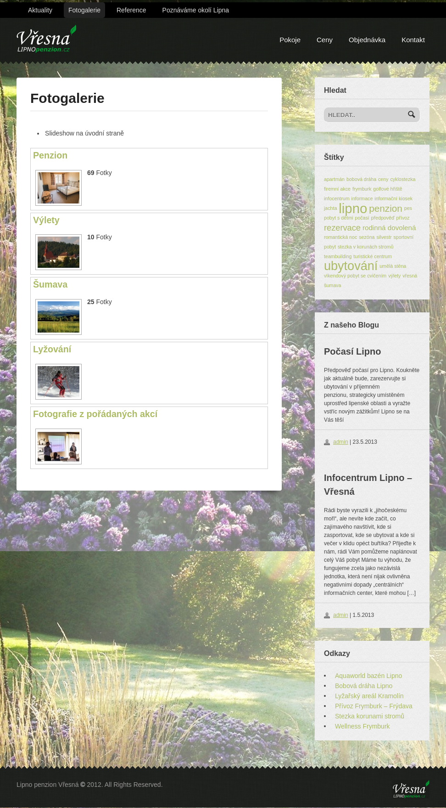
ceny (383, 179)
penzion (385, 208)
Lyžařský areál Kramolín (369, 696)
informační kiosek (393, 198)
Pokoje (290, 40)
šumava (332, 285)
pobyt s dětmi (338, 217)
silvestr (383, 237)
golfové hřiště (387, 189)
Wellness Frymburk (362, 726)
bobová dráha (361, 179)
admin (340, 442)
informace (362, 198)
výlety (394, 275)
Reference (131, 10)
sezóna (366, 237)
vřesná (409, 275)
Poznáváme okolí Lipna (195, 10)
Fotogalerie (84, 10)
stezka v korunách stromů (365, 246)
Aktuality (40, 10)
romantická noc (340, 237)
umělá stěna (392, 266)
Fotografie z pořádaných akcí (95, 414)
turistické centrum (372, 256)
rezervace (342, 227)
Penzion (50, 155)
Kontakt (413, 40)
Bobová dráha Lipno (363, 685)
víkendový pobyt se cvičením (355, 275)
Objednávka (367, 40)
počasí (362, 217)
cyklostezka (402, 179)
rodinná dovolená (389, 228)
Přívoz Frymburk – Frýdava (374, 706)
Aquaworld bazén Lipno (368, 675)
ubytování (351, 266)
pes (408, 208)
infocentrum (337, 198)
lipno (353, 208)
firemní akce (337, 189)
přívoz (402, 217)
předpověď (383, 217)
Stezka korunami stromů (369, 716)
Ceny (325, 40)
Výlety (46, 220)
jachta (330, 208)
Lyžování (52, 349)
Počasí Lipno (352, 351)
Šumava (50, 284)
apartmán (334, 179)
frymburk (361, 189)
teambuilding (337, 256)
